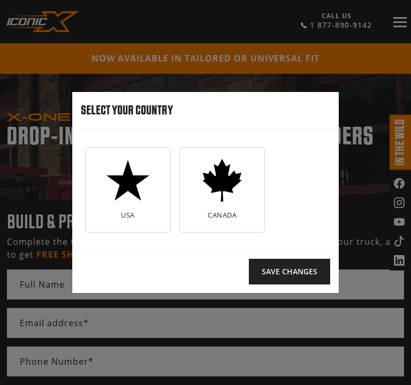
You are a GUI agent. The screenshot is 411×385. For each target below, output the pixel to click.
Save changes (289, 271)
